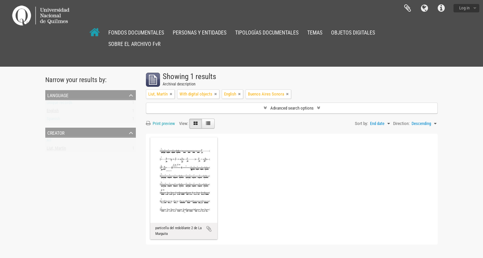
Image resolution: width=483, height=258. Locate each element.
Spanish (53, 120)
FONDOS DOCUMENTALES (136, 32)
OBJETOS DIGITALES (353, 32)
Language (424, 8)
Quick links (441, 8)
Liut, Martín (56, 149)
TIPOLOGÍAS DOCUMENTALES (267, 32)
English (53, 112)
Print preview (160, 123)
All (49, 141)
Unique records (59, 104)
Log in (464, 7)
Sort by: (361, 123)
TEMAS (314, 32)
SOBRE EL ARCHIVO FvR (134, 44)
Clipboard (407, 8)
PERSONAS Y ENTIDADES (199, 32)
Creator (55, 132)
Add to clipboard (209, 228)
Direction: (401, 123)
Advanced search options (292, 108)
